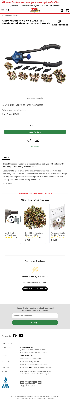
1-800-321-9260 (26, 347)
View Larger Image (35, 98)
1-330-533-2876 (26, 368)
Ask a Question (20, 110)
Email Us (55, 5)
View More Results (11, 15)
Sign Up (35, 322)
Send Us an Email (27, 356)
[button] (11, 220)
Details (6, 157)
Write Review (7, 110)
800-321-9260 (41, 5)
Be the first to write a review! (35, 289)
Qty (31, 125)
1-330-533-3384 (26, 362)
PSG (27, 386)
